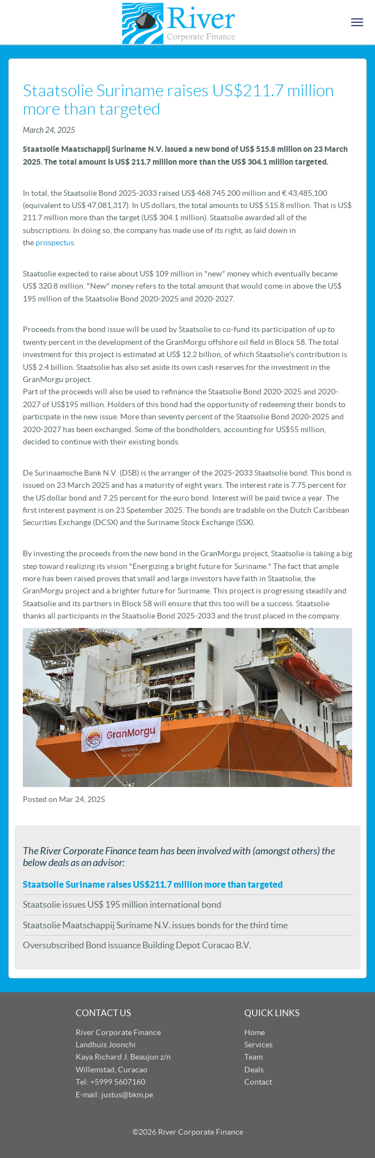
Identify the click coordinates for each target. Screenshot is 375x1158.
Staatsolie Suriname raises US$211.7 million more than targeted (153, 884)
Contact (258, 1081)
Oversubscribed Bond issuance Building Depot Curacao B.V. (137, 945)
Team (253, 1056)
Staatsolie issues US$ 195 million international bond (122, 904)
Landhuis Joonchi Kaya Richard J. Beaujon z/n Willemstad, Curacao (123, 1057)
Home (254, 1032)
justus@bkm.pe (127, 1094)
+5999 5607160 (117, 1081)
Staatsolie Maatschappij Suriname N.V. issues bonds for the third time (155, 925)
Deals (254, 1069)
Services (258, 1044)
